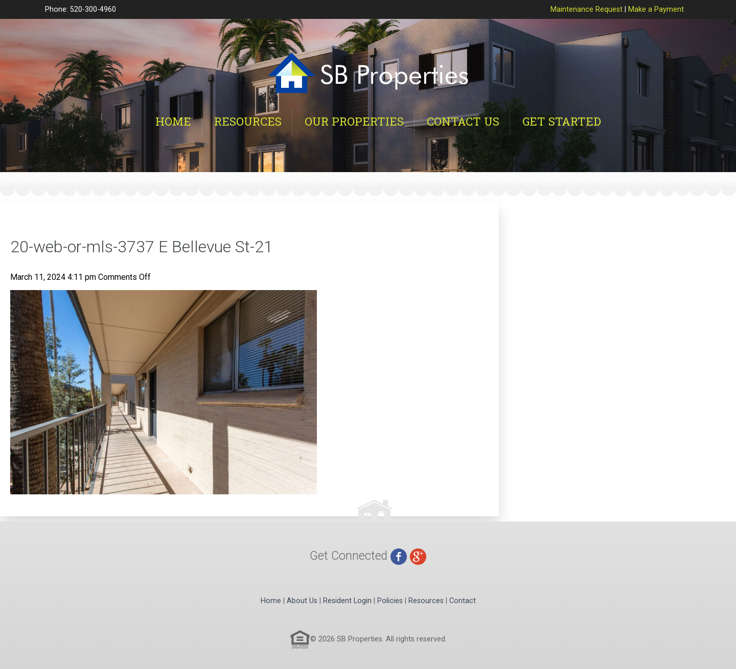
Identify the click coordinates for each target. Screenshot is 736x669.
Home (173, 121)
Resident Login (347, 600)
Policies (390, 600)
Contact (462, 600)
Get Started (561, 121)
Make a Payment (656, 9)
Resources (248, 121)
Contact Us (463, 121)
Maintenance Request (586, 9)
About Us (302, 600)
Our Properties (354, 121)
